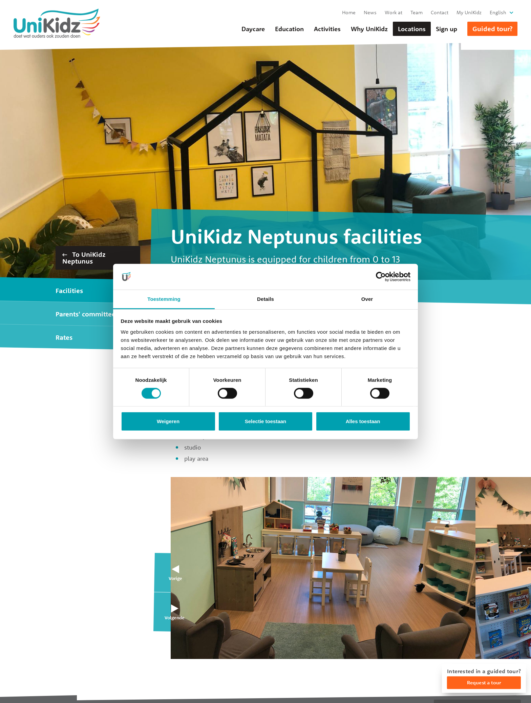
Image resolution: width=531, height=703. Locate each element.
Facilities (69, 290)
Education (289, 29)
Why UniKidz (369, 29)
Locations (412, 29)
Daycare (253, 29)
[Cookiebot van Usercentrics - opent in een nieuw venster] (380, 277)
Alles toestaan (363, 421)
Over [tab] (367, 299)
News (370, 12)
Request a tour (484, 682)
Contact (439, 12)
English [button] (498, 12)
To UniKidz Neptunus (83, 257)
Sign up (446, 29)
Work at (393, 12)
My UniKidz (469, 12)
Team (416, 12)
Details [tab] (265, 299)
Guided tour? (492, 28)
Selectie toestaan (265, 421)
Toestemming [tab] (163, 299)
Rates (64, 337)
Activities (327, 29)
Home (349, 12)
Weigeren (168, 421)
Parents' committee (85, 314)
